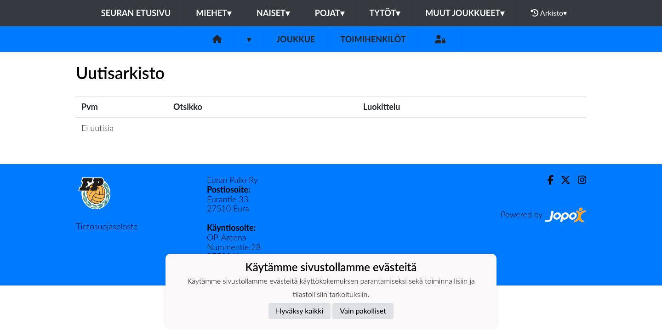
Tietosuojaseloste (106, 226)
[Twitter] (562, 180)
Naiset (273, 13)
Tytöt (385, 13)
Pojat (329, 13)
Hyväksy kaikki (299, 310)
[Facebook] (547, 180)
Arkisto (549, 12)
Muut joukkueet (464, 13)
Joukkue (295, 39)
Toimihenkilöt (372, 39)
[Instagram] (578, 180)
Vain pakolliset (363, 310)
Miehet (213, 13)
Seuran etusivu (136, 13)
